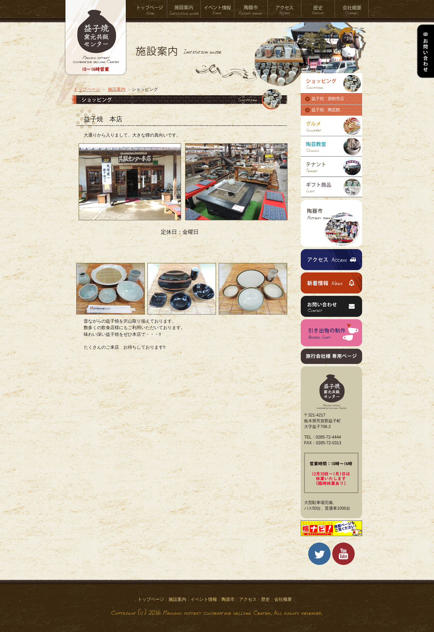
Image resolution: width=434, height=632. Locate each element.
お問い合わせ (425, 51)
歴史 (318, 9)
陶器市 (251, 9)
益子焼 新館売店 (328, 98)
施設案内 (184, 9)
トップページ (150, 9)
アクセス (284, 9)
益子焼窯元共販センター (96, 42)
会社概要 (352, 9)
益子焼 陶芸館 (326, 109)
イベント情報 (217, 9)
